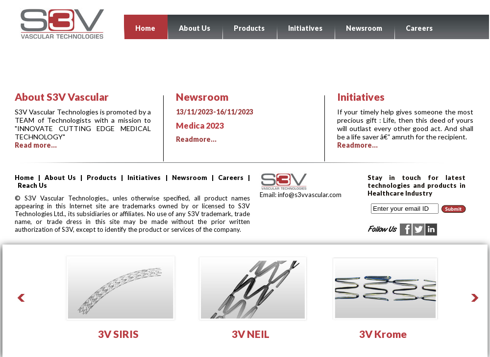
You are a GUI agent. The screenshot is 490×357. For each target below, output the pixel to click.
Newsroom (364, 28)
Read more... (36, 145)
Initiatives (305, 28)
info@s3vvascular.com (309, 195)
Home (145, 28)
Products (249, 28)
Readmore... (244, 125)
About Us (194, 28)
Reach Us (32, 185)
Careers (419, 28)
